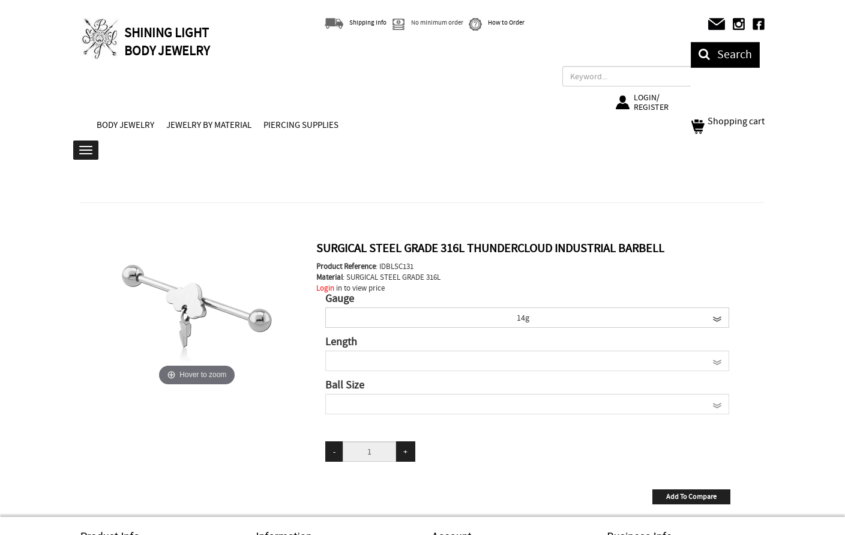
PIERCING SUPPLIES (300, 125)
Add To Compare (691, 496)
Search (725, 54)
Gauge (339, 299)
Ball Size (344, 385)
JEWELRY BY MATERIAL (208, 125)
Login (325, 288)
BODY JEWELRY (125, 125)
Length (341, 342)
